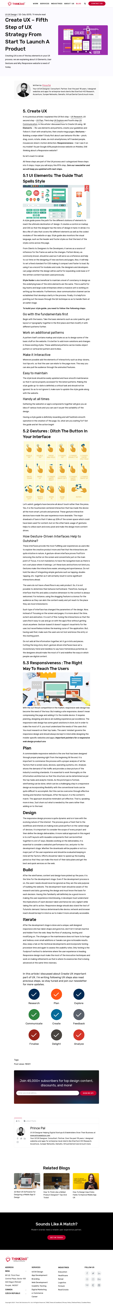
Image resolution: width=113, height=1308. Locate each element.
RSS (47, 1302)
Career (35, 1296)
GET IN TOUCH (56, 1238)
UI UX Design (11, 14)
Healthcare (63, 1275)
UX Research (76, 117)
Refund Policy (76, 1302)
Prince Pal (46, 85)
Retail (60, 1279)
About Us (69, 4)
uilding (27, 135)
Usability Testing (39, 1286)
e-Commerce (37, 1293)
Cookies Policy (86, 1302)
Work (35, 4)
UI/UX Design (37, 1272)
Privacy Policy (67, 1302)
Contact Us (97, 4)
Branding (36, 1279)
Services (44, 4)
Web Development (40, 1282)
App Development (39, 1275)
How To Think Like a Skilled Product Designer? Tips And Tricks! (55, 1195)
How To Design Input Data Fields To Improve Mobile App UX (84, 1195)
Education (62, 1272)
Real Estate (63, 1290)
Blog (78, 4)
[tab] (18, 1121)
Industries (56, 4)
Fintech (61, 1286)
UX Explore (59, 120)
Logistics (62, 1282)
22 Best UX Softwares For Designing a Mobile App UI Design (25, 1194)
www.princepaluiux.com (40, 1135)
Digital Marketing (39, 1289)
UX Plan (39, 120)
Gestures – (80, 131)
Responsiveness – (66, 143)
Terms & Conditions (56, 1302)
